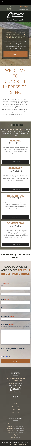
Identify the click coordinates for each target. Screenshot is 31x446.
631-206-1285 (23, 9)
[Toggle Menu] (2, 2)
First (2, 285)
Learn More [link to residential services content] (15, 217)
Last (2, 291)
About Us (15, 406)
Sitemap (13, 444)
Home (15, 403)
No (9, 356)
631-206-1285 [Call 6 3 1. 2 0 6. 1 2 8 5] (18, 381)
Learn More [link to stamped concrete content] (15, 162)
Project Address (8, 316)
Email (5, 299)
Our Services (15, 409)
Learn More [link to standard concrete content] (15, 189)
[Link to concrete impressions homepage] (15, 392)
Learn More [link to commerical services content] (15, 244)
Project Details (7, 324)
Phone (2, 308)
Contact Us (15, 412)
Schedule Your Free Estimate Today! (15, 54)
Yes (4, 356)
